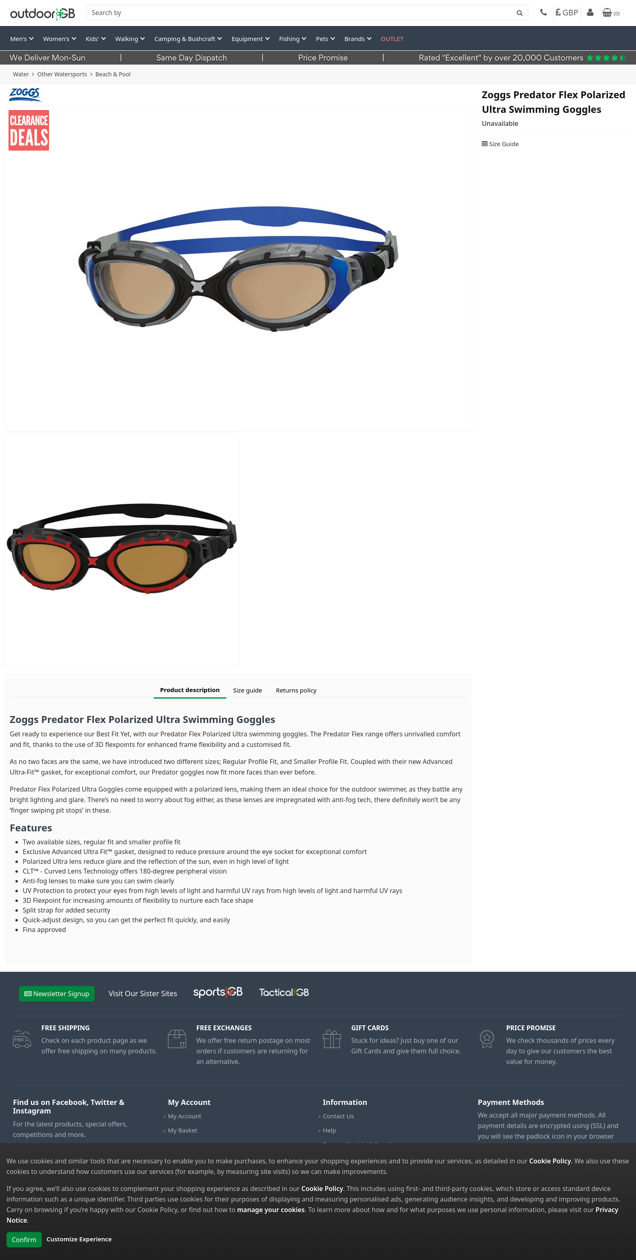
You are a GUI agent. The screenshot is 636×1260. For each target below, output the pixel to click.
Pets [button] (323, 39)
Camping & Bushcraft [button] (186, 39)
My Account (184, 1116)
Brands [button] (355, 39)
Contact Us (338, 1116)
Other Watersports (62, 74)
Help (329, 1130)
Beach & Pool (113, 74)
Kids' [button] (93, 39)
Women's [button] (57, 39)
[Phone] (543, 13)
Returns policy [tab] (296, 690)
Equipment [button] (248, 39)
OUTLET (392, 39)
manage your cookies (271, 1209)
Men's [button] (19, 39)
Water (21, 74)
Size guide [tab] (247, 690)
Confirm (24, 1239)
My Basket (182, 1130)
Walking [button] (127, 39)
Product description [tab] (190, 690)
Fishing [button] (290, 39)
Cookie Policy (550, 1160)
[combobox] (307, 12)
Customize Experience (79, 1239)
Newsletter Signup (56, 993)
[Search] (307, 12)
